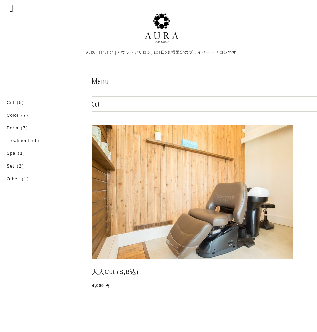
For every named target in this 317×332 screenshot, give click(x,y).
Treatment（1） (24, 140)
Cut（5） (16, 102)
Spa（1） (17, 153)
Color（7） (19, 115)
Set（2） (16, 166)
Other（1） (19, 178)
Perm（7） (18, 127)
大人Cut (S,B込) (115, 272)
